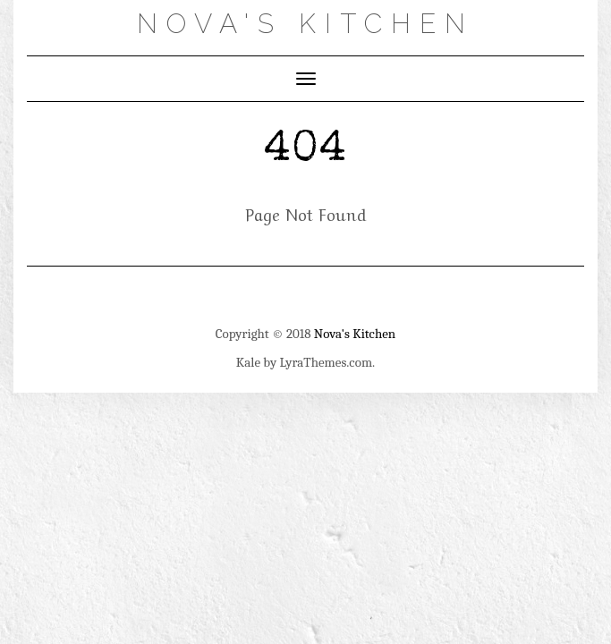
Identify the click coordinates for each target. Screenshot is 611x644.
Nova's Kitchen (305, 23)
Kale (248, 362)
